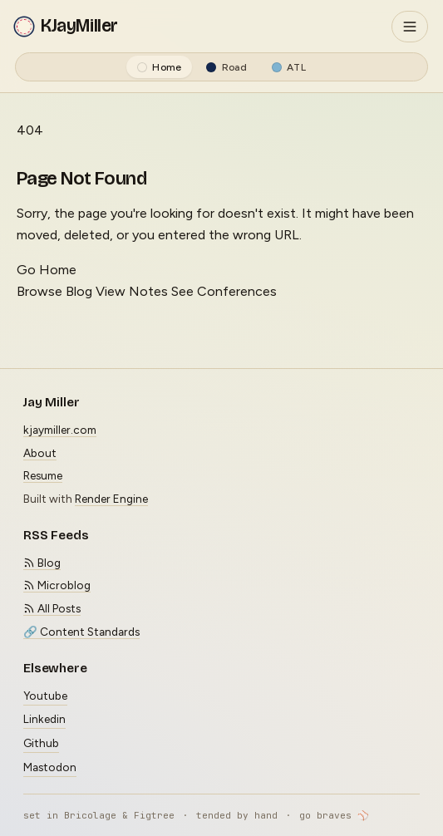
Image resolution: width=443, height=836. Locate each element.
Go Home (46, 270)
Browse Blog (54, 291)
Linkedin (44, 718)
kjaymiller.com (59, 429)
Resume (42, 475)
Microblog (57, 585)
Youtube (45, 695)
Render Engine (111, 498)
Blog (42, 562)
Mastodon (49, 767)
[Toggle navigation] (409, 26)
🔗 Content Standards (81, 631)
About (40, 453)
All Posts (52, 608)
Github (41, 743)
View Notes (132, 291)
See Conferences (224, 291)
